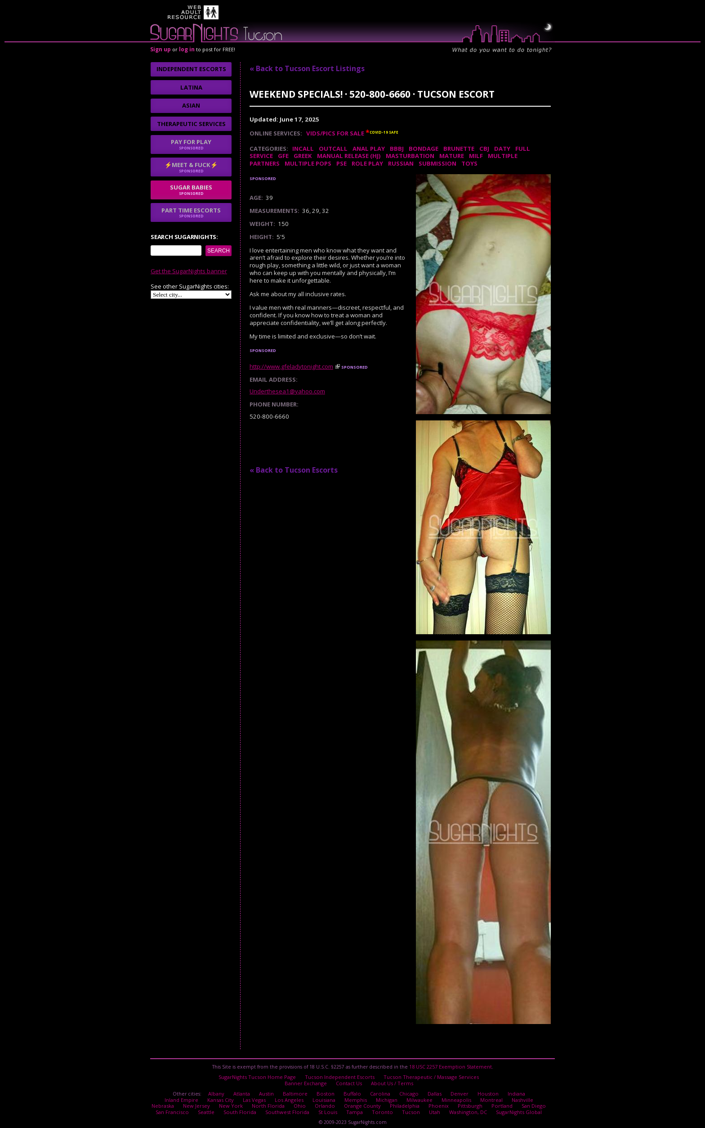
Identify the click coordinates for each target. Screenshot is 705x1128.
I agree (212, 601)
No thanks (259, 601)
